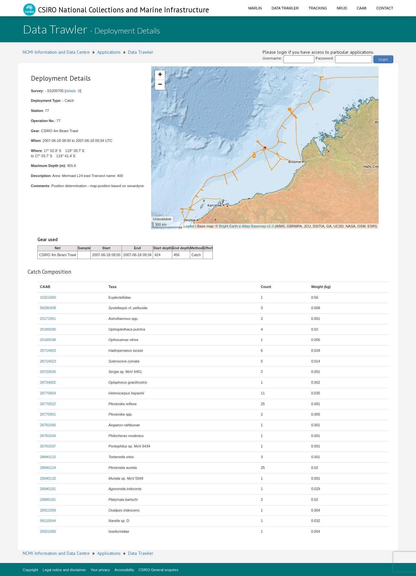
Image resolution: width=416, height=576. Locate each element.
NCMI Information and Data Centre (56, 52)
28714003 (48, 350)
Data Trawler (285, 8)
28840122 (48, 457)
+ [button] (160, 75)
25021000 (48, 531)
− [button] (160, 85)
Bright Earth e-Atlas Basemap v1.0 (246, 226)
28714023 (48, 361)
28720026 (48, 372)
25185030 (48, 329)
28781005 (48, 425)
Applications (109, 52)
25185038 (48, 340)
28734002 (48, 382)
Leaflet (189, 226)
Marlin (255, 8)
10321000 (48, 297)
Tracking (317, 8)
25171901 (48, 319)
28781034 (48, 436)
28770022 (48, 404)
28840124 (48, 468)
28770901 (48, 414)
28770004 (48, 393)
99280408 (48, 308)
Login (383, 59)
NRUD (342, 8)
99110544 (48, 521)
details (71, 91)
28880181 (48, 499)
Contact (384, 8)
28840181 (48, 489)
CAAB (362, 8)
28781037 (48, 446)
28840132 (48, 478)
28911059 (48, 510)
